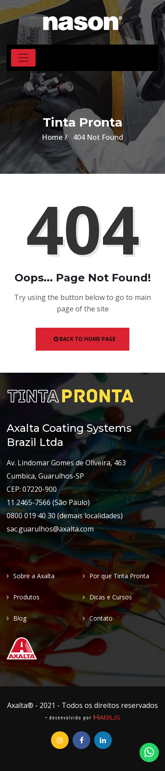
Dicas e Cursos (110, 597)
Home (52, 137)
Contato (101, 618)
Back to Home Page (85, 339)
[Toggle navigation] (23, 58)
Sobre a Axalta (34, 576)
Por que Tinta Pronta (119, 576)
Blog (19, 618)
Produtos (26, 597)
